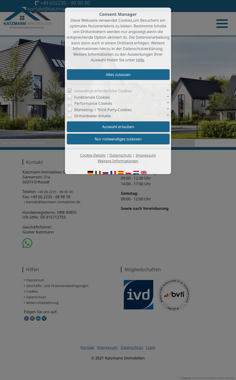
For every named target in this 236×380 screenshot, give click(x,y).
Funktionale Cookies (92, 97)
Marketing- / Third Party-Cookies (103, 109)
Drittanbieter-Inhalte (92, 115)
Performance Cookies (93, 103)
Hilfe (140, 60)
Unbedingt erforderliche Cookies (103, 90)
